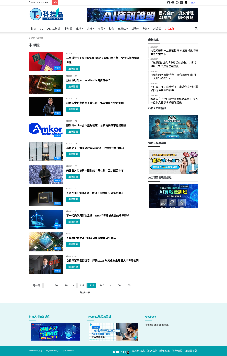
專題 (145, 28)
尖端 (89, 28)
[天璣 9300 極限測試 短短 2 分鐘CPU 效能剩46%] (46, 196)
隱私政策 (164, 350)
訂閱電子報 (190, 350)
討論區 (157, 28)
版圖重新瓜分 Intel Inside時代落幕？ (88, 80)
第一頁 (36, 285)
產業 (100, 28)
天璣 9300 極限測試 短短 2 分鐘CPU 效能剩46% (94, 193)
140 (102, 285)
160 (128, 285)
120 (55, 285)
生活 (78, 28)
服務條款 (177, 350)
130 (65, 285)
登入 (193, 2)
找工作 (169, 28)
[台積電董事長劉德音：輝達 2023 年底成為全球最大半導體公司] (46, 264)
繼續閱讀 (73, 68)
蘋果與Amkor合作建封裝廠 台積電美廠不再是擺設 (96, 125)
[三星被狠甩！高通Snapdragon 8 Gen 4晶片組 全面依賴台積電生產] (46, 61)
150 (118, 285)
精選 (33, 28)
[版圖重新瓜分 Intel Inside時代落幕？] (46, 84)
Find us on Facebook (157, 324)
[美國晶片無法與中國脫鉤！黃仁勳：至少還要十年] (46, 174)
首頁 (32, 38)
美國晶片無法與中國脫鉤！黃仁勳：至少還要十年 (95, 170)
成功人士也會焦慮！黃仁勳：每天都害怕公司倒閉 (95, 102)
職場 (134, 28)
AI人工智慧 (53, 28)
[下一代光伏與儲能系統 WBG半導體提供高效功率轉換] (46, 219)
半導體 (68, 28)
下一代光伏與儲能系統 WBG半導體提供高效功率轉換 (97, 215)
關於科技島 (138, 350)
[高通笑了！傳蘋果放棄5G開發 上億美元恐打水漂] (46, 151)
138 (82, 285)
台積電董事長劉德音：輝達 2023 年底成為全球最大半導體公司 (102, 260)
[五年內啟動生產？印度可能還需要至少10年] (46, 241)
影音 (111, 28)
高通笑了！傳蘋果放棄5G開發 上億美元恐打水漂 (95, 147)
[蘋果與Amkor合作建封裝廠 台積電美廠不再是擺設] (46, 129)
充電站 (122, 28)
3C (41, 28)
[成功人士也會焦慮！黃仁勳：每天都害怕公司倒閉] (46, 106)
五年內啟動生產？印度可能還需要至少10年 (91, 238)
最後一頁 (85, 292)
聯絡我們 (152, 350)
